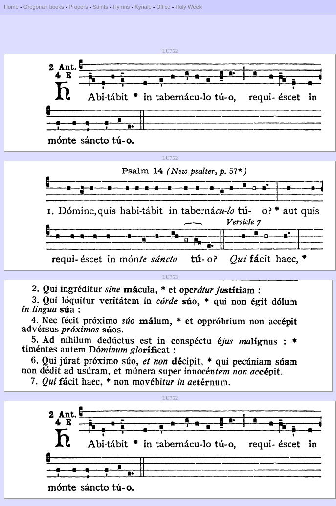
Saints (100, 7)
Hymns (121, 7)
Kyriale (142, 7)
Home (11, 7)
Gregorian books (43, 7)
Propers (78, 7)
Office (164, 7)
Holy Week (189, 7)
